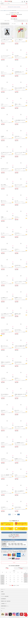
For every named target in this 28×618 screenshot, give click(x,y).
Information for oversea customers (14, 6)
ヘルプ (14, 562)
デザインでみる (13, 23)
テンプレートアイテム (21, 20)
